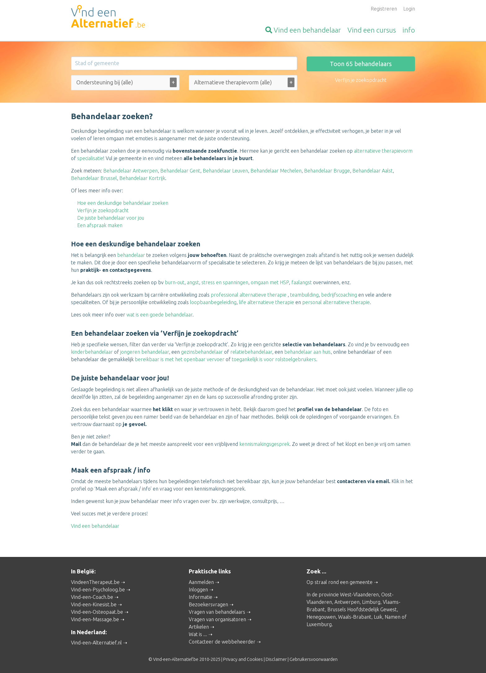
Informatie (200, 597)
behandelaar (303, 30)
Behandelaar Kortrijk (142, 178)
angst (193, 282)
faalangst (301, 282)
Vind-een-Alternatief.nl (96, 642)
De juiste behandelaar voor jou (110, 218)
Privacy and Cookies (243, 659)
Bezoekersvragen (208, 604)
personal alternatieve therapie (336, 302)
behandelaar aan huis (307, 352)
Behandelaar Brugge (327, 170)
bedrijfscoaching (339, 295)
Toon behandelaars (361, 63)
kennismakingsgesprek (264, 444)
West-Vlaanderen (359, 594)
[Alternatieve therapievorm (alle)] (243, 82)
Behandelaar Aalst (372, 170)
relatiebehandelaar (251, 352)
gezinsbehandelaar (202, 352)
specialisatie (90, 158)
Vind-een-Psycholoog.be (98, 589)
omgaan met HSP (270, 282)
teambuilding (304, 295)
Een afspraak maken (99, 225)
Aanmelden (201, 582)
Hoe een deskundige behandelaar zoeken (122, 203)
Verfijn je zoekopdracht (103, 210)
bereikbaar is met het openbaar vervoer (179, 359)
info (408, 30)
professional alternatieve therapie (248, 295)
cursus (371, 30)
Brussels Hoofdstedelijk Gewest (362, 609)
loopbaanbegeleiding (213, 302)
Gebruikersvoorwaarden (313, 659)
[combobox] (125, 84)
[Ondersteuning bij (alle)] (112, 82)
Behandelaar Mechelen (276, 170)
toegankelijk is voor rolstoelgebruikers (274, 359)
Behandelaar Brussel (94, 178)
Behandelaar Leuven (225, 170)
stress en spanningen (224, 282)
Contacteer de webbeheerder (222, 641)
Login (409, 8)
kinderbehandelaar (92, 352)
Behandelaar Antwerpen (130, 170)
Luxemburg (319, 624)
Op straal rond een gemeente (340, 582)
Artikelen (199, 627)
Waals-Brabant (354, 617)
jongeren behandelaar (144, 352)
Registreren (384, 8)
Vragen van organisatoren (217, 619)
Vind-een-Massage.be (95, 619)
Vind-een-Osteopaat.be (97, 612)
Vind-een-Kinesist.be (94, 604)
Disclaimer (276, 659)
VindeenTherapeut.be (95, 582)
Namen (392, 617)
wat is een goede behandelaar (159, 314)
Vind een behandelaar (95, 526)
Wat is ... (198, 634)
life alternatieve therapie (266, 302)
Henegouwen (321, 617)
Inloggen (198, 589)
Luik (378, 617)
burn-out (174, 282)
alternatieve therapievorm (383, 151)
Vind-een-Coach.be (92, 597)
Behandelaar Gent (180, 170)
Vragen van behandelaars (217, 612)
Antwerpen (347, 602)
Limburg (371, 602)
